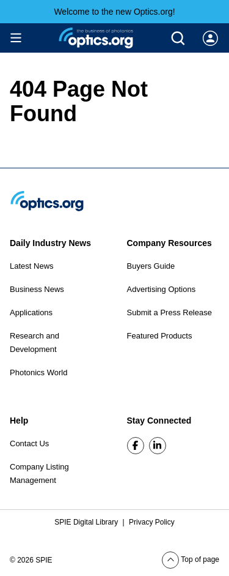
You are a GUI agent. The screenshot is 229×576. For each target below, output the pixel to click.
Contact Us (29, 443)
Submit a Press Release (169, 312)
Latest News (32, 266)
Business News (37, 289)
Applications (31, 312)
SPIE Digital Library (87, 522)
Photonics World (38, 372)
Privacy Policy (152, 522)
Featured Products (159, 335)
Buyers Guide (151, 266)
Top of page (190, 559)
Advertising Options (161, 289)
